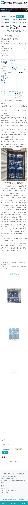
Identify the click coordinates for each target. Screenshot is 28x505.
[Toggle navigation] (3, 6)
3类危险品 (20, 16)
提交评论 (5, 452)
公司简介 (23, 503)
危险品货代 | (22, 499)
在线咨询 (14, 503)
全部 (4, 16)
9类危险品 (14, 22)
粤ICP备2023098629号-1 (12, 478)
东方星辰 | (10, 499)
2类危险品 (11, 16)
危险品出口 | (16, 499)
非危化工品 (22, 22)
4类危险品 (5, 19)
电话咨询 (4, 503)
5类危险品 (14, 19)
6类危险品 (22, 19)
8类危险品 (5, 22)
